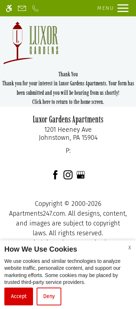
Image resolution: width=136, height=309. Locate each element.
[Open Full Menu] (111, 8)
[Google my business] (80, 174)
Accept (18, 296)
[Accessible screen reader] (9, 8)
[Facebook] (55, 174)
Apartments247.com (37, 213)
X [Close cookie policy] (129, 248)
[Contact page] (22, 8)
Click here (41, 101)
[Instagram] (68, 174)
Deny (49, 296)
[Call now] (35, 8)
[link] (68, 134)
